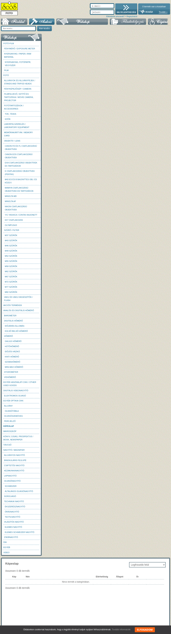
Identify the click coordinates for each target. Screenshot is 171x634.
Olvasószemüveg (13, 416)
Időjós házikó (12, 351)
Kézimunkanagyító (14, 471)
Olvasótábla (12, 411)
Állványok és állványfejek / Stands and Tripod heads (19, 82)
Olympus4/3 (11, 225)
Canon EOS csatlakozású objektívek (18, 156)
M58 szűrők (11, 266)
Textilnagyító (12, 517)
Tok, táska (10, 114)
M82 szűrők (11, 292)
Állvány (8, 406)
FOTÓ (6, 75)
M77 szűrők (11, 287)
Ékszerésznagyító (15, 506)
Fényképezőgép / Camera (17, 89)
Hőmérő (8, 336)
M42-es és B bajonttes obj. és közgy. (21, 181)
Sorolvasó (10, 496)
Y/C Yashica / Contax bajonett (21, 215)
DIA (5, 542)
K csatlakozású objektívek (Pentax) (20, 172)
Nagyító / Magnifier (14, 450)
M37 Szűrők (11, 235)
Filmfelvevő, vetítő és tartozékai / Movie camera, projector (19, 97)
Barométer (10, 316)
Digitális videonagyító (15, 390)
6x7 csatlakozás (14, 220)
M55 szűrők (11, 261)
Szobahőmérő (12, 362)
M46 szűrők (11, 246)
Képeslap (8, 426)
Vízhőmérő (10, 377)
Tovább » (163, 12)
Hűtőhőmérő (12, 346)
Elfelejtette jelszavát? (115, 16)
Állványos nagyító (14, 455)
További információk (121, 629)
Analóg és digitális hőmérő (18, 310)
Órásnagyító (12, 512)
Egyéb (6, 547)
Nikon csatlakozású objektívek (16, 208)
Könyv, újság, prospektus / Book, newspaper (18, 438)
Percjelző (10, 421)
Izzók (7, 119)
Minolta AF (10, 201)
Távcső (7, 445)
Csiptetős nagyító (14, 465)
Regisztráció (131, 16)
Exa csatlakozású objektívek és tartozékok (21, 164)
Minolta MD (11, 196)
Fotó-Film (8, 43)
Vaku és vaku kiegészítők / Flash (18, 298)
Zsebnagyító (11, 537)
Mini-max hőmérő (14, 367)
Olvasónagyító (12, 481)
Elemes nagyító (13, 527)
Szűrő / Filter (11, 230)
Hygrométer (11, 372)
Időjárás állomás (14, 326)
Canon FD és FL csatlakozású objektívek (21, 147)
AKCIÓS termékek (12, 305)
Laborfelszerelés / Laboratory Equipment (16, 125)
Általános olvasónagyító (19, 491)
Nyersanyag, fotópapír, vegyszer (18, 63)
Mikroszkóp (9, 431)
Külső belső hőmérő (16, 331)
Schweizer (11, 486)
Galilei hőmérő (13, 341)
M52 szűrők (11, 256)
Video (6, 552)
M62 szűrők (11, 271)
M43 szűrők (11, 240)
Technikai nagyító (14, 501)
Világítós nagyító (14, 522)
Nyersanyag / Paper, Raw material (17, 55)
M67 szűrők (11, 277)
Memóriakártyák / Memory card (18, 134)
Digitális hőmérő (13, 321)
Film (6, 70)
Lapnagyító (10, 476)
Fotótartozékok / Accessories (14, 107)
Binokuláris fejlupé (15, 460)
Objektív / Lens (12, 141)
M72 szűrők (11, 282)
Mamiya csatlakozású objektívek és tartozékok (19, 189)
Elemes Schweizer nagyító (19, 532)
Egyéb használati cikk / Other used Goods (19, 383)
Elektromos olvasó (15, 396)
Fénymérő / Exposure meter (19, 49)
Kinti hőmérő (12, 357)
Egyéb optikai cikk (13, 401)
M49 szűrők (11, 251)
